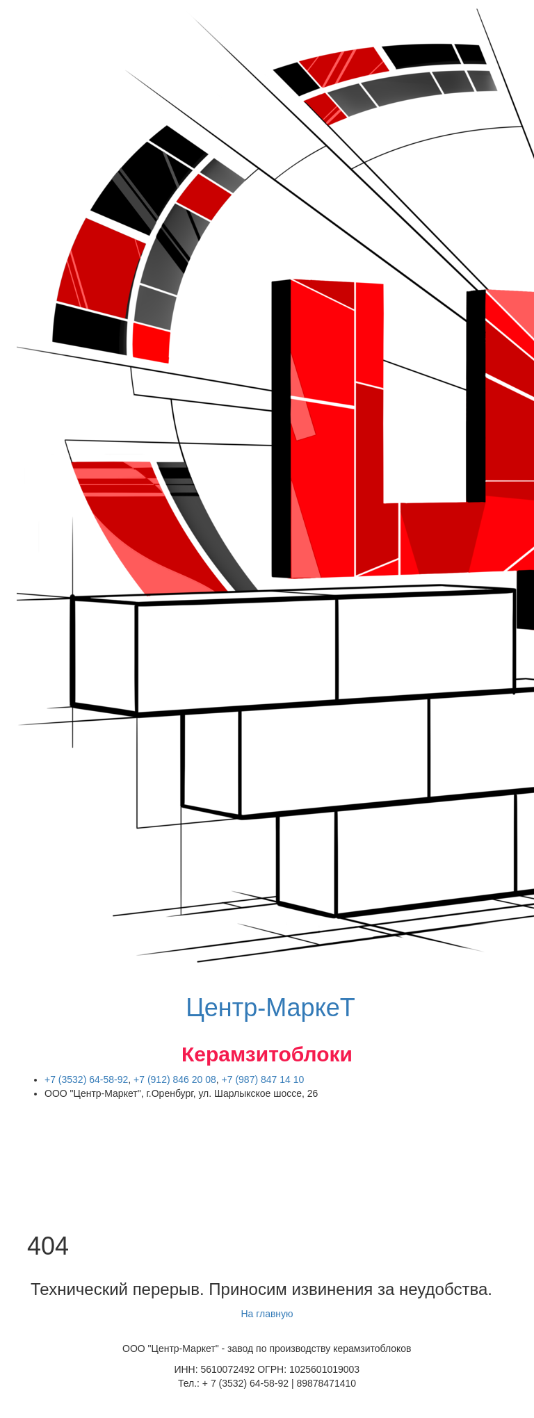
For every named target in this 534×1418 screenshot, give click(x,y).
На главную (267, 1313)
